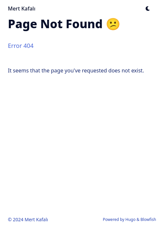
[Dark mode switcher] (148, 8)
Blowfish (148, 219)
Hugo (130, 219)
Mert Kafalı (21, 8)
